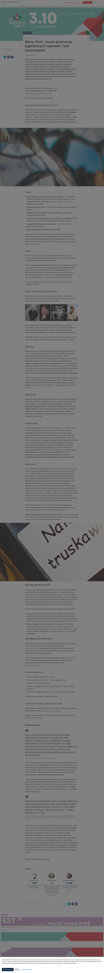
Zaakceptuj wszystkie (8, 969)
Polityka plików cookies (27, 969)
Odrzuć (17, 969)
